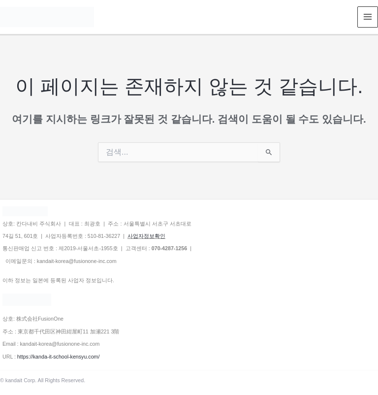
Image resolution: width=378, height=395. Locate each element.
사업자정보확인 (146, 236)
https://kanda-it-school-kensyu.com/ (58, 357)
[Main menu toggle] (367, 17)
